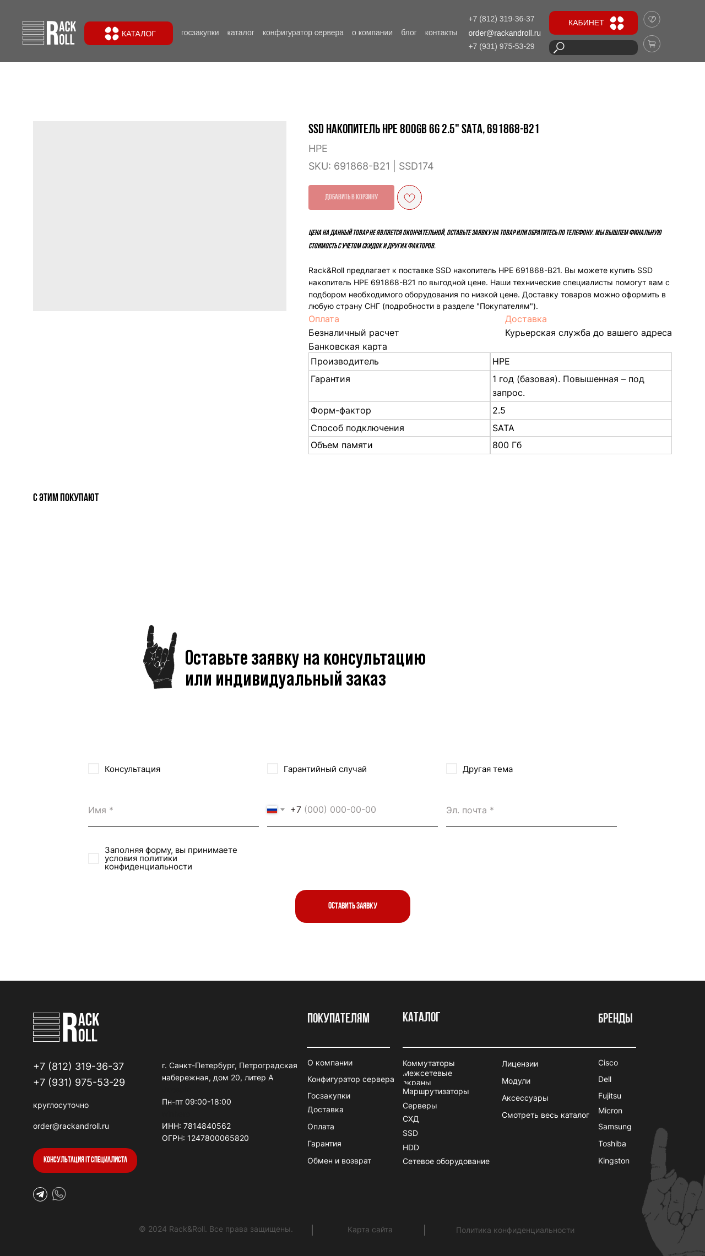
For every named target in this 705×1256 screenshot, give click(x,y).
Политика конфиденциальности (515, 1230)
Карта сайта (370, 1229)
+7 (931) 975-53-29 (79, 1082)
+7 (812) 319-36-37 (78, 1066)
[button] (85, 1160)
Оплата (323, 318)
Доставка (526, 318)
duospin (176, 1089)
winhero (176, 1113)
